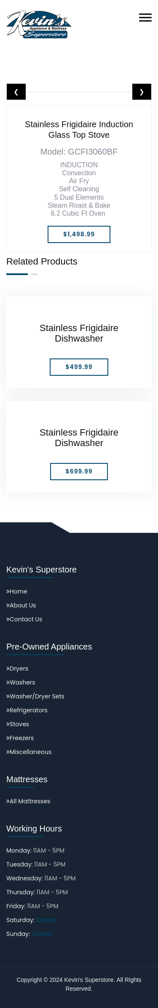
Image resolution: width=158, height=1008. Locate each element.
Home (16, 591)
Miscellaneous (28, 752)
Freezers (20, 738)
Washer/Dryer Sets (35, 696)
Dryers (17, 668)
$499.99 (78, 367)
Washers (20, 682)
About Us (21, 605)
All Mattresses (28, 801)
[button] (145, 17)
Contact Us (24, 619)
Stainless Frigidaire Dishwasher (79, 333)
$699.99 (79, 471)
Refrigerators (27, 710)
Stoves (17, 724)
